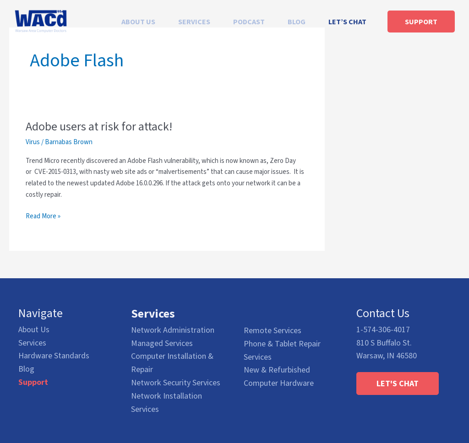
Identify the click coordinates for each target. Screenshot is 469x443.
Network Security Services (175, 382)
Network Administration (172, 329)
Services (32, 342)
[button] (397, 383)
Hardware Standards (53, 356)
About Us (33, 329)
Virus (33, 141)
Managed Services (162, 342)
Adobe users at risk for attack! (99, 126)
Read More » (43, 216)
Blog (26, 368)
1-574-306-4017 (383, 329)
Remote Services (272, 329)
